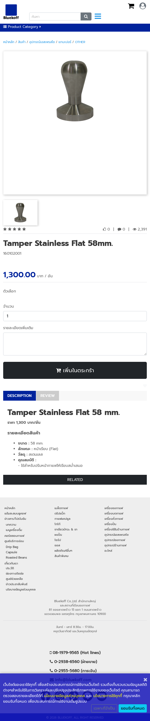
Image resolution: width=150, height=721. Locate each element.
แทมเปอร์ (65, 42)
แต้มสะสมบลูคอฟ (15, 513)
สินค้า (22, 42)
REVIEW (47, 396)
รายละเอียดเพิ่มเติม (18, 328)
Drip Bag (12, 547)
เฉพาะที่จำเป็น (104, 708)
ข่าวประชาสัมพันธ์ (16, 584)
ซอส (57, 545)
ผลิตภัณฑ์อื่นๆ (63, 550)
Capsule (11, 552)
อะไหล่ (108, 550)
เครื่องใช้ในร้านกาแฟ (117, 529)
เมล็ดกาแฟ (61, 508)
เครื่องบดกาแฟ (114, 513)
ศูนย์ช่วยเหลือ (14, 579)
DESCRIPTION (19, 396)
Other (80, 42)
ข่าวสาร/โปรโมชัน (15, 519)
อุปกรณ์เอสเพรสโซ (42, 42)
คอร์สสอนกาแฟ (14, 536)
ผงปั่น (58, 535)
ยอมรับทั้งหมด (132, 708)
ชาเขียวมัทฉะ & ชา (66, 529)
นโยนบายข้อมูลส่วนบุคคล (64, 696)
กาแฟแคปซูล (62, 519)
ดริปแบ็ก (60, 513)
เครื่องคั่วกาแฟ (114, 519)
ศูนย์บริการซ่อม (14, 541)
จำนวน (8, 306)
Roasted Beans (16, 557)
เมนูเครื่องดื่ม (14, 530)
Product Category (22, 26)
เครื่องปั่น (110, 524)
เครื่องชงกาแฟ (114, 508)
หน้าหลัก (8, 42)
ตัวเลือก (9, 291)
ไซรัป (58, 540)
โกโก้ (57, 524)
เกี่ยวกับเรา (11, 563)
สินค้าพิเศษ (61, 556)
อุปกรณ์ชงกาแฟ (115, 540)
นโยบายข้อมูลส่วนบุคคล (21, 589)
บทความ (11, 524)
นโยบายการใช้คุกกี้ (107, 696)
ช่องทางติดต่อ (15, 573)
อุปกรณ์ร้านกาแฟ (115, 545)
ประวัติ (10, 568)
